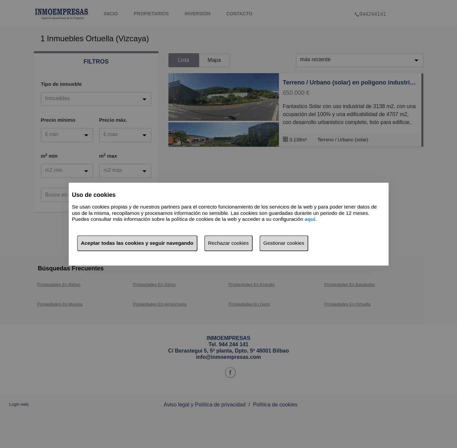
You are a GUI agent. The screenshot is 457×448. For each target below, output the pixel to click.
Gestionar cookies (283, 243)
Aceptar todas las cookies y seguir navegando (137, 243)
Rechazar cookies (228, 243)
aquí (310, 219)
